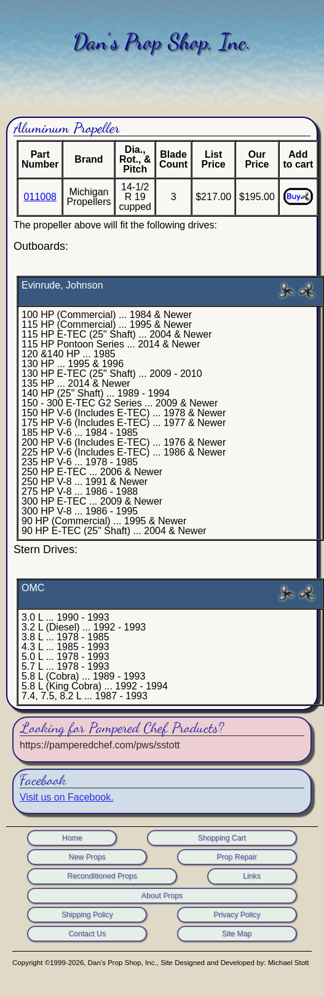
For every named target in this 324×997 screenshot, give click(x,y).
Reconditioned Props (102, 876)
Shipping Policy (87, 914)
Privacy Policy (236, 914)
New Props (87, 857)
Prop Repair (237, 857)
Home (72, 838)
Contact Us (87, 933)
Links (252, 876)
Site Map (236, 933)
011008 (40, 197)
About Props (162, 895)
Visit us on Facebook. (67, 797)
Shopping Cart (222, 838)
